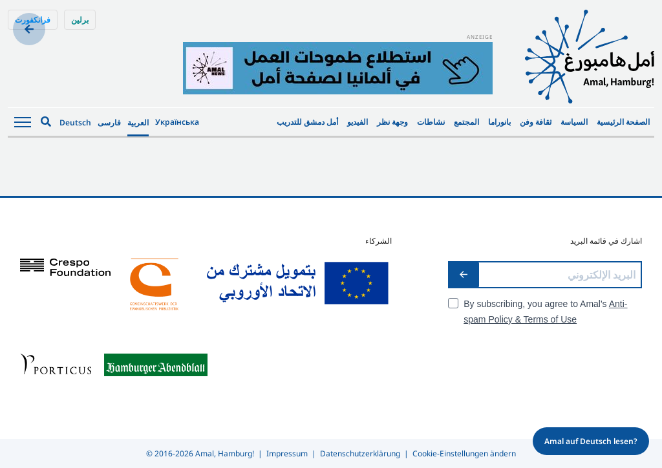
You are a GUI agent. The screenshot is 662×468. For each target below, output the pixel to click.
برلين (80, 19)
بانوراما (499, 121)
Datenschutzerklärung (360, 453)
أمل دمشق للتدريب (307, 121)
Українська (177, 121)
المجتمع (466, 121)
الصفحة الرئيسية (623, 121)
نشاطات (431, 121)
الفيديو (357, 121)
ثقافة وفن (535, 121)
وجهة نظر (392, 121)
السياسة (574, 121)
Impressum (287, 453)
